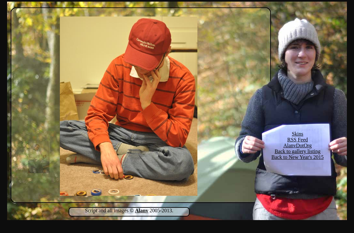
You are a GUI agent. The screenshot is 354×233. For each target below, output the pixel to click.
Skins (298, 134)
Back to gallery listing (298, 151)
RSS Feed (297, 139)
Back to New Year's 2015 (297, 157)
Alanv (141, 210)
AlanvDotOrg (297, 145)
